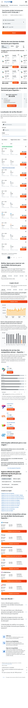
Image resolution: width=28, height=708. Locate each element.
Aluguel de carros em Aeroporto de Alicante (10, 502)
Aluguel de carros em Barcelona (8, 509)
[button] (2, 2)
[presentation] (19, 12)
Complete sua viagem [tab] (6, 478)
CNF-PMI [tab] (21, 275)
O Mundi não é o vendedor (14, 667)
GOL (8, 413)
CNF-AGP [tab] (16, 275)
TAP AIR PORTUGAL (11, 422)
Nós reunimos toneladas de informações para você (14, 670)
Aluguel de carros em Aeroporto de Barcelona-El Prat (12, 496)
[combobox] (5, 15)
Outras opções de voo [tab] (6, 481)
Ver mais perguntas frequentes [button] (14, 468)
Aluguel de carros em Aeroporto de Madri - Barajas (12, 495)
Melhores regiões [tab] (16, 478)
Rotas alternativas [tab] (17, 481)
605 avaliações (10, 435)
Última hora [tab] (17, 47)
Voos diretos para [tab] (5, 484)
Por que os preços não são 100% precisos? (14, 672)
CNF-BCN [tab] (10, 275)
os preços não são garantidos (7, 663)
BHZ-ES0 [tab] (3, 289)
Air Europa (9, 432)
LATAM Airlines (10, 403)
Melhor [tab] (12, 46)
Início (4, 677)
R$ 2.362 (15, 12)
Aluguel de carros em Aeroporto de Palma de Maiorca (12, 498)
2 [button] (11, 257)
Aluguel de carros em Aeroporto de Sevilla (10, 505)
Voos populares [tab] (14, 484)
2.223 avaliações (10, 426)
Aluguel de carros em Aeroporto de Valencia (10, 503)
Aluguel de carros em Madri (7, 510)
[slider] (26, 136)
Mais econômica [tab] (4, 47)
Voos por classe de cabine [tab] (7, 487)
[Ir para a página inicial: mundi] (8, 2)
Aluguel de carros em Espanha (7, 493)
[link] (11, 105)
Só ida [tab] (23, 47)
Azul (8, 366)
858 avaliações (10, 370)
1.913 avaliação (10, 407)
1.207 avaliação (10, 416)
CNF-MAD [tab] (4, 275)
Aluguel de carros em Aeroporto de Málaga (10, 500)
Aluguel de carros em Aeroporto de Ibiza (10, 507)
